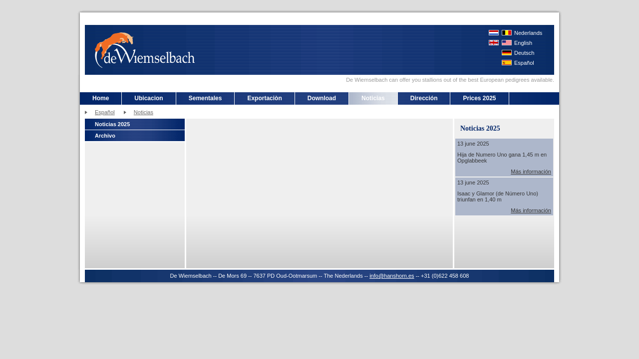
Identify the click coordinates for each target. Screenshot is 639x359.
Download (322, 98)
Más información (531, 172)
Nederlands (528, 33)
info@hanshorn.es (391, 276)
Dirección (424, 98)
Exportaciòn (264, 98)
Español (524, 63)
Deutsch (524, 53)
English (523, 43)
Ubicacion (148, 98)
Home (100, 98)
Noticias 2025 (112, 124)
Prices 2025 (479, 98)
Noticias (373, 98)
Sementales (205, 98)
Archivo (105, 136)
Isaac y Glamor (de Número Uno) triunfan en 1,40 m (497, 196)
